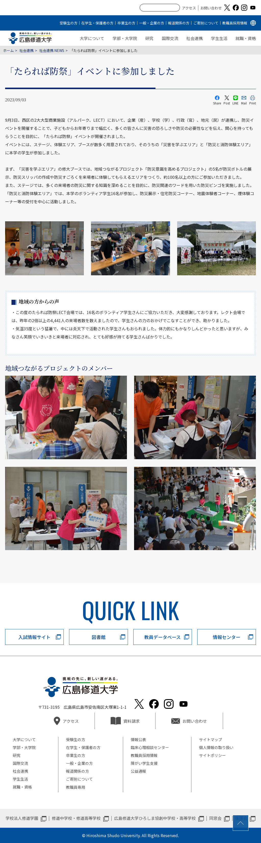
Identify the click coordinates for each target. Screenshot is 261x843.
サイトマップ (210, 739)
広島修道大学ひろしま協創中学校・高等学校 (155, 818)
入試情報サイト (34, 637)
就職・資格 (246, 38)
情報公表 (138, 739)
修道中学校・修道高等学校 (76, 818)
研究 (149, 38)
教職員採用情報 (234, 22)
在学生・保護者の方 (97, 22)
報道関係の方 (178, 22)
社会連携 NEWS (51, 50)
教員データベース (162, 637)
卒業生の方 (126, 22)
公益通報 (138, 771)
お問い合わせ (211, 7)
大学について (92, 38)
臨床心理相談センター (150, 747)
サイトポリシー (212, 755)
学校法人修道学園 (22, 818)
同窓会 (215, 818)
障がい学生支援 (144, 763)
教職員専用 (75, 787)
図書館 (99, 637)
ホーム (8, 50)
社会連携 (194, 38)
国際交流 (170, 38)
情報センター (226, 637)
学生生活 (219, 38)
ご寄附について (205, 22)
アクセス (189, 7)
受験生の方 (68, 22)
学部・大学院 (125, 38)
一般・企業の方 (151, 22)
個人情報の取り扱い (216, 747)
